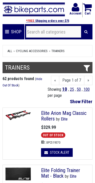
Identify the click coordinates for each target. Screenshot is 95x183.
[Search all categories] (53, 32)
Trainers (58, 51)
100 (87, 89)
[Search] (86, 32)
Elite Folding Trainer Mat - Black (60, 173)
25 (72, 89)
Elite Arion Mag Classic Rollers (63, 116)
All (9, 51)
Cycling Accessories (32, 51)
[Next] (88, 80)
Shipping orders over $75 (47, 21)
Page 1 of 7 (71, 80)
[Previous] (55, 80)
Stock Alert (56, 152)
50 (79, 89)
